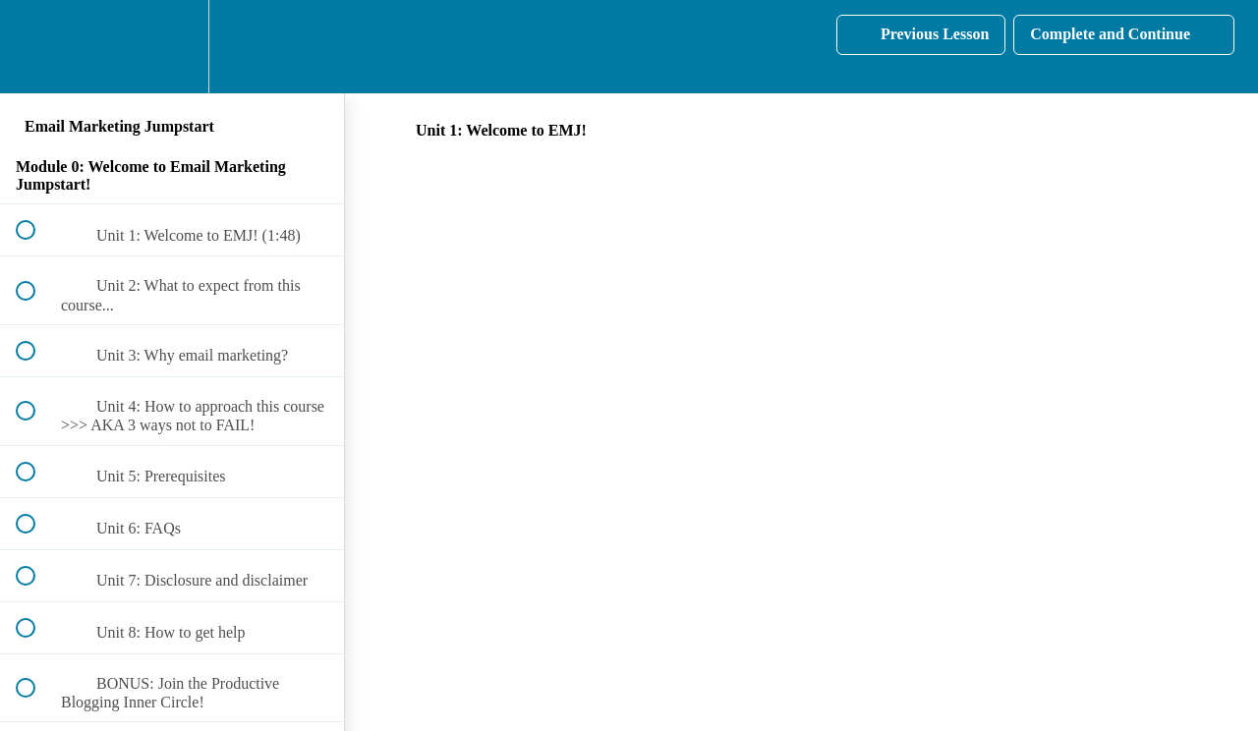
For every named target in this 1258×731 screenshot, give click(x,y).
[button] (36, 46)
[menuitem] (172, 46)
